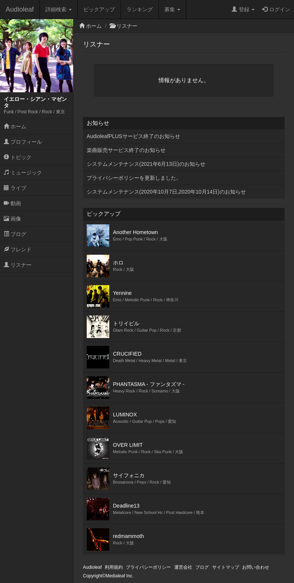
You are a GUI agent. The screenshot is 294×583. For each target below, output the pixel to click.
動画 (12, 203)
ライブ (15, 188)
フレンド (18, 249)
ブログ (15, 234)
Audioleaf (20, 9)
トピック (18, 157)
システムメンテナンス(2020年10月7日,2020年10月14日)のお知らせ (166, 192)
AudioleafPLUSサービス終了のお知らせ (133, 136)
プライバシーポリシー (148, 567)
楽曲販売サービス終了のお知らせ (126, 150)
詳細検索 (58, 9)
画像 (12, 219)
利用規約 (114, 567)
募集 (172, 9)
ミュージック (23, 173)
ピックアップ (99, 9)
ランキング (140, 9)
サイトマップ (225, 567)
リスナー (18, 265)
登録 (243, 9)
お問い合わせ (255, 567)
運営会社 (183, 567)
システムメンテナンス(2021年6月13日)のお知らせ (146, 164)
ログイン (276, 9)
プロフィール (23, 142)
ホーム (15, 126)
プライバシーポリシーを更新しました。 (134, 178)
